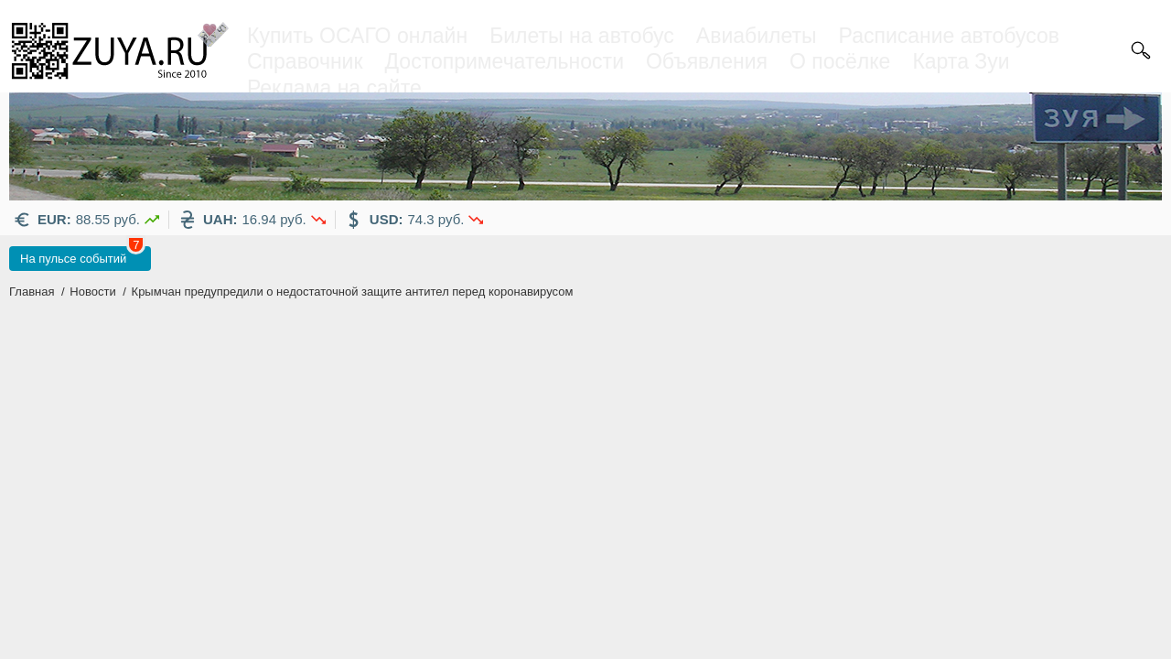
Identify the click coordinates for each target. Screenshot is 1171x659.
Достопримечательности (504, 61)
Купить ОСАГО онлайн (357, 36)
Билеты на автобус (581, 36)
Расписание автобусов (949, 36)
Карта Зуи (960, 61)
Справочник (305, 61)
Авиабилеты (756, 36)
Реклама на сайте (334, 88)
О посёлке (840, 61)
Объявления (707, 61)
